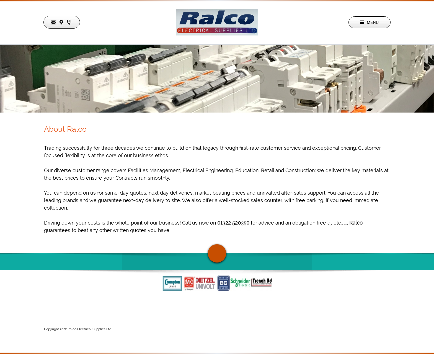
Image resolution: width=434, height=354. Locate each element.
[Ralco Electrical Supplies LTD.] (217, 22)
